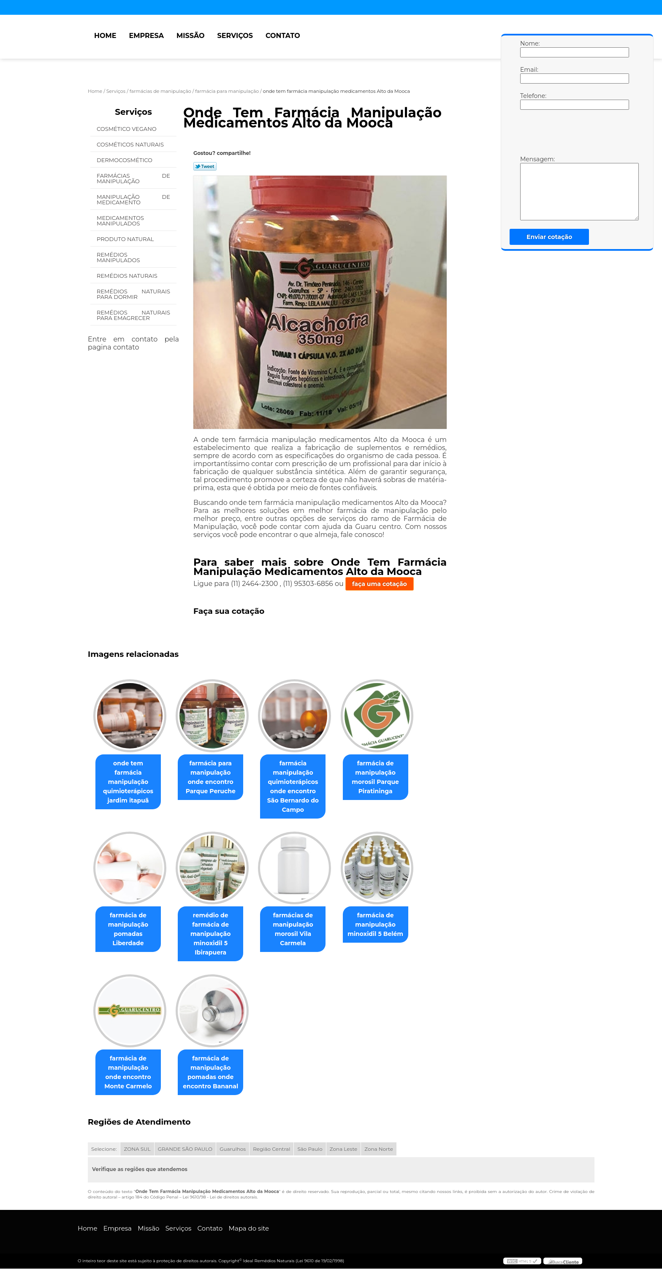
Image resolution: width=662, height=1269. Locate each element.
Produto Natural (126, 239)
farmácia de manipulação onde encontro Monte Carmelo (130, 1072)
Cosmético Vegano (127, 128)
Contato (283, 36)
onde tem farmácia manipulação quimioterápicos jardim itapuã (129, 777)
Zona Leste (343, 1149)
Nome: (528, 48)
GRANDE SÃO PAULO (185, 1149)
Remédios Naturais (128, 275)
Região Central (271, 1149)
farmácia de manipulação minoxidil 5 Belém (387, 925)
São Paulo (309, 1149)
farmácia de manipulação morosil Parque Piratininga (387, 777)
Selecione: (104, 1149)
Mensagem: (528, 187)
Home (105, 36)
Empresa (146, 36)
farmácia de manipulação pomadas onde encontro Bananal (215, 1072)
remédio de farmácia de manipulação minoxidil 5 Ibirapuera (215, 934)
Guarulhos (233, 1149)
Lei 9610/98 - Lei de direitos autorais (219, 1197)
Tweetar (205, 166)
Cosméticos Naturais (131, 144)
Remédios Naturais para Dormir (133, 294)
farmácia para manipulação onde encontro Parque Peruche (215, 777)
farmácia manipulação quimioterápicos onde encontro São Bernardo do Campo (301, 786)
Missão (190, 36)
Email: (528, 75)
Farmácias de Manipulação (133, 178)
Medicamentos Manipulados (120, 220)
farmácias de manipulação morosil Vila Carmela (301, 929)
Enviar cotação (549, 237)
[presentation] (574, 134)
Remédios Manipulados (119, 257)
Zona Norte (378, 1149)
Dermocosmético (125, 160)
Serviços (235, 36)
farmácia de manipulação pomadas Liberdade (130, 929)
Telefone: (528, 101)
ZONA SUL (137, 1149)
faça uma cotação (379, 584)
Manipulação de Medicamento (133, 199)
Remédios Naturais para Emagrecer (133, 315)
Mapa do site (248, 1229)
